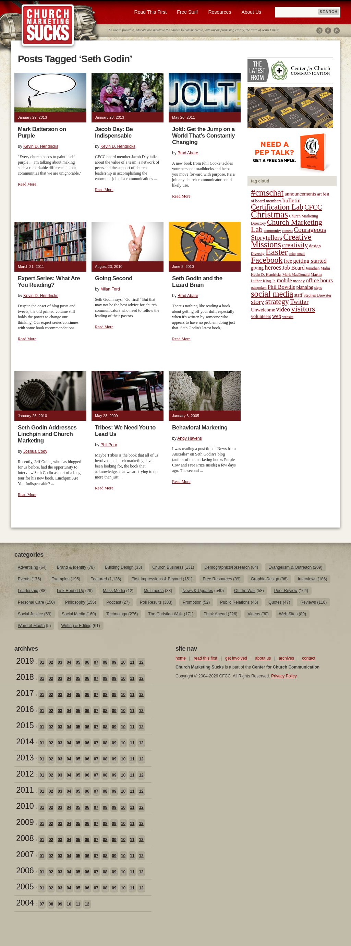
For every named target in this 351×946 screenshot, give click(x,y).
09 (114, 662)
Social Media (73, 614)
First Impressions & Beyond (156, 579)
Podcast (113, 602)
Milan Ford (110, 289)
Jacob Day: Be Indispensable (114, 132)
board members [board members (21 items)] (268, 201)
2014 (25, 741)
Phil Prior (108, 444)
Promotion (192, 602)
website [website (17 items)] (288, 317)
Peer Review (286, 590)
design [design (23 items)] (315, 245)
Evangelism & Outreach (290, 567)
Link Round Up (70, 590)
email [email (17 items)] (300, 254)
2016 (25, 709)
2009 (25, 822)
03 (60, 662)
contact (308, 658)
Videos (254, 614)
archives (286, 658)
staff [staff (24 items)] (298, 295)
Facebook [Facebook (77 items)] (266, 260)
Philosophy (75, 602)
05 (78, 662)
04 (69, 662)
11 (132, 662)
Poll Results (150, 602)
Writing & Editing (76, 625)
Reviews (308, 602)
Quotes (275, 602)
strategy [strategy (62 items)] (277, 301)
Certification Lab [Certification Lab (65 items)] (277, 207)
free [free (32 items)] (287, 261)
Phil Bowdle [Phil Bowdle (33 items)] (281, 287)
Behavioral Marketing (200, 427)
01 (41, 662)
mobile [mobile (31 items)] (284, 280)
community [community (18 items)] (272, 230)
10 (123, 662)
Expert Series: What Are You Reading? (49, 281)
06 (87, 662)
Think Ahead (215, 614)
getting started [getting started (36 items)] (309, 261)
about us (263, 658)
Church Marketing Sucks (48, 25)
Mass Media (114, 590)
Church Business (167, 567)
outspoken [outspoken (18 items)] (259, 287)
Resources (219, 12)
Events (24, 579)
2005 (25, 886)
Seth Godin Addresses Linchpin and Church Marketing (47, 434)
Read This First (150, 12)
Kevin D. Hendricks (40, 146)
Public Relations (235, 602)
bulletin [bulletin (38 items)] (291, 200)
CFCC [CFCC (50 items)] (313, 207)
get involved (236, 658)
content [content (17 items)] (287, 231)
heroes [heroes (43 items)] (273, 267)
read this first (205, 658)
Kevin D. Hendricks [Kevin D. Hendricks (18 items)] (266, 274)
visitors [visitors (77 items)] (303, 308)
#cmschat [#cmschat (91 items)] (267, 192)
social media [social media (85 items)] (272, 293)
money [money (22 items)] (299, 281)
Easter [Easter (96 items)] (277, 252)
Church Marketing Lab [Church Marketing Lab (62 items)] (286, 226)
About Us (251, 12)
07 (96, 662)
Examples (60, 579)
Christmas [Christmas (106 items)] (269, 214)
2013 (25, 757)
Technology (116, 614)
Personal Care (31, 602)
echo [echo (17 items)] (292, 254)
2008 (25, 838)
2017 (25, 693)
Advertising (28, 567)
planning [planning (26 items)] (304, 287)
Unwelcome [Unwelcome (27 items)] (263, 309)
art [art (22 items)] (319, 194)
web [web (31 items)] (276, 316)
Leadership (28, 590)
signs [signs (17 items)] (318, 287)
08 (105, 662)
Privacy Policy (283, 676)
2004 (25, 902)
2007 (25, 854)
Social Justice (30, 614)
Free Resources (217, 579)
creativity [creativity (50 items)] (295, 245)
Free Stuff (187, 12)
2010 (25, 806)
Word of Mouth (31, 625)
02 (51, 662)
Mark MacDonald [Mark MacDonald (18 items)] (296, 274)
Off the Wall (244, 590)
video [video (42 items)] (283, 309)
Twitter (319, 30)
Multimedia (154, 590)
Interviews (307, 579)
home (181, 658)
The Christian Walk (165, 614)
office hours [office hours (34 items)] (319, 280)
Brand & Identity (71, 567)
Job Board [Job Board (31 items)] (293, 268)
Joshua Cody (35, 451)
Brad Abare (188, 153)
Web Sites (288, 614)
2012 (25, 773)
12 (141, 662)
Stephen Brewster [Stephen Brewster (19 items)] (317, 295)
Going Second (113, 278)
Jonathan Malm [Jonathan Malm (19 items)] (318, 268)
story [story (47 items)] (257, 301)
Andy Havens (189, 438)
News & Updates (197, 590)
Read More (27, 184)
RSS (336, 30)
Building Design (119, 567)
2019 (25, 660)
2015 (25, 725)
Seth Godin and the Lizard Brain (197, 281)
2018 (25, 677)
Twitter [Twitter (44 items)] (299, 301)
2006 (25, 870)
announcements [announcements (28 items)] (300, 194)
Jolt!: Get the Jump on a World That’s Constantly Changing (203, 135)
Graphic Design (265, 579)
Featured (98, 579)
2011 (25, 789)
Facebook (328, 30)
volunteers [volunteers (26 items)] (261, 316)
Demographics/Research (227, 567)
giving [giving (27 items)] (257, 268)
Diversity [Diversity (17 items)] (258, 254)
